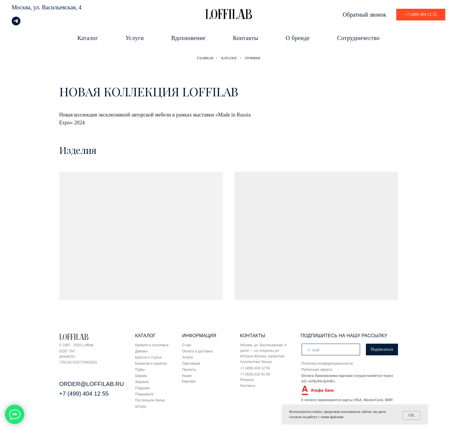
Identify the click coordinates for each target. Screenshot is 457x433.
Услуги (135, 38)
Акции (187, 376)
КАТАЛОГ (229, 58)
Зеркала (142, 382)
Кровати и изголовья (151, 345)
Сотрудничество (358, 38)
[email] (331, 349)
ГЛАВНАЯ (205, 58)
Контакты (245, 38)
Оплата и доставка (197, 351)
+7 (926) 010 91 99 (255, 374)
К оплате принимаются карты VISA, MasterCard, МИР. (347, 400)
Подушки (142, 388)
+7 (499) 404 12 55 (84, 393)
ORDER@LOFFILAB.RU (91, 384)
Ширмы (141, 376)
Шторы (140, 406)
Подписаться (382, 349)
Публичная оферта (316, 370)
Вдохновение (188, 38)
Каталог (87, 38)
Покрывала (144, 394)
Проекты (189, 370)
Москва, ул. (26, 7)
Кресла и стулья (148, 357)
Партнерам (191, 363)
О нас (187, 345)
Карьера (189, 381)
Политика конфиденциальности (327, 363)
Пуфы (140, 370)
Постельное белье (150, 400)
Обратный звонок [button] (364, 14)
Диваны (141, 351)
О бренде (298, 38)
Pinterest (247, 380)
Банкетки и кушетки (151, 363)
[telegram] (16, 23)
